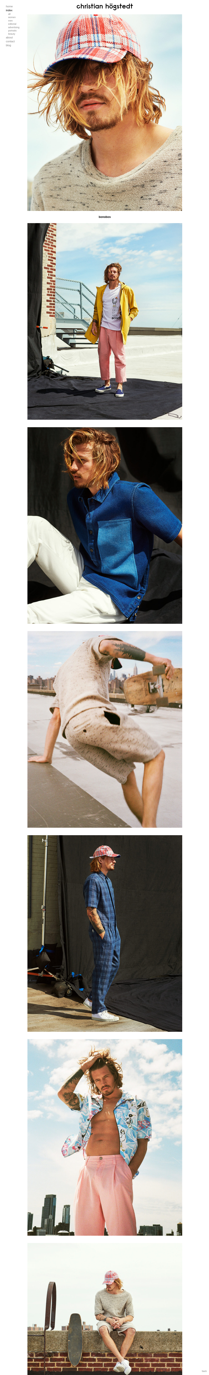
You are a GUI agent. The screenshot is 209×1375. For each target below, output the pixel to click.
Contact (10, 41)
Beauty (11, 34)
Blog (8, 45)
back (204, 1371)
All (9, 14)
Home (9, 6)
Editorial (12, 24)
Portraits (12, 30)
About (9, 37)
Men (10, 20)
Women (12, 17)
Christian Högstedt (104, 6)
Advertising (13, 27)
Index (9, 10)
